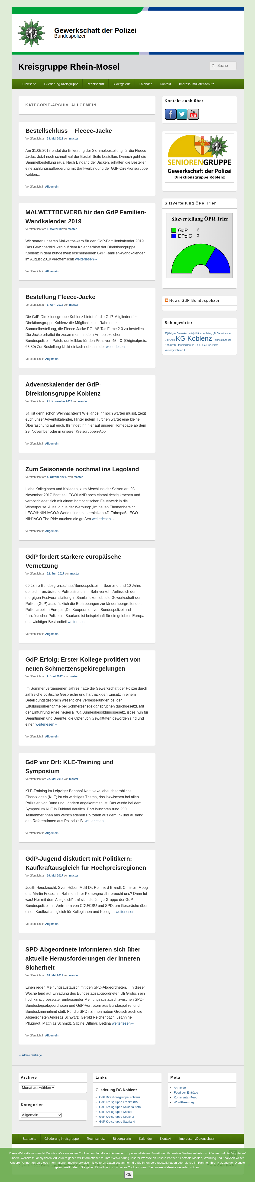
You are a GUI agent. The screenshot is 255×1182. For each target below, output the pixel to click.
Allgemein (51, 186)
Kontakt (165, 84)
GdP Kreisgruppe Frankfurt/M (119, 1102)
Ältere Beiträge (30, 1055)
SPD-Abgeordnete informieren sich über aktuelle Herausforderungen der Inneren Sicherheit (83, 958)
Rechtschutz (95, 84)
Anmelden (180, 1087)
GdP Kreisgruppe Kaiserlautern (120, 1107)
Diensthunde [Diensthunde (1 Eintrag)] (224, 333)
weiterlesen (86, 259)
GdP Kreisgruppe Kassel (115, 1112)
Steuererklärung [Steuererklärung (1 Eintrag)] (185, 345)
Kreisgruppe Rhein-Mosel (69, 66)
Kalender (145, 84)
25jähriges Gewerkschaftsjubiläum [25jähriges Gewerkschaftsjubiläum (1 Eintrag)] (183, 333)
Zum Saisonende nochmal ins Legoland (82, 469)
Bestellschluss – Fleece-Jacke (69, 130)
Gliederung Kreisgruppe (61, 84)
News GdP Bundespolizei (194, 300)
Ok (128, 1175)
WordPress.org (184, 1102)
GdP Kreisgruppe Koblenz (116, 1116)
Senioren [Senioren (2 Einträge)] (170, 345)
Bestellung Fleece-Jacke (61, 296)
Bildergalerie (122, 84)
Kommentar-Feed (185, 1097)
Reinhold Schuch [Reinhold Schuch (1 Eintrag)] (222, 339)
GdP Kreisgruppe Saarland (117, 1121)
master (73, 138)
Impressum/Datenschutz (196, 84)
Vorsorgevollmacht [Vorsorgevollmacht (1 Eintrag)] (175, 350)
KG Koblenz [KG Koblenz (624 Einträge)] (194, 338)
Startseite (29, 84)
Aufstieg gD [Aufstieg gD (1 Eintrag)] (209, 333)
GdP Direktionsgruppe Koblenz (119, 1097)
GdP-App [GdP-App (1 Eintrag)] (170, 339)
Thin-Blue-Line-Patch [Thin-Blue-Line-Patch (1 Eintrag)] (206, 345)
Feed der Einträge (186, 1092)
